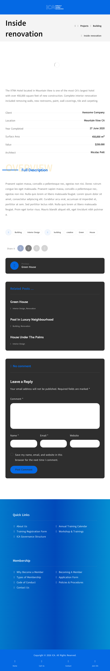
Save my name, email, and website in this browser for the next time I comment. (38, 457)
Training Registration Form (30, 531)
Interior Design (33, 232)
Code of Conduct (24, 582)
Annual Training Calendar (71, 526)
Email (44, 435)
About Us (20, 526)
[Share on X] (28, 248)
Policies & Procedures (69, 582)
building (57, 232)
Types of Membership (27, 577)
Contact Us (21, 587)
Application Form (66, 577)
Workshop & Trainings (69, 531)
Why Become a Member (28, 572)
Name (14, 435)
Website (74, 435)
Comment (16, 399)
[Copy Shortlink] (44, 248)
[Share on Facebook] (20, 248)
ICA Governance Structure (29, 536)
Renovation (31, 308)
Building (18, 232)
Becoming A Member (68, 572)
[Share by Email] (36, 248)
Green (81, 232)
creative (70, 232)
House (92, 232)
